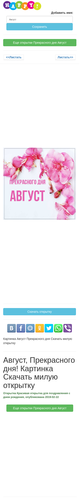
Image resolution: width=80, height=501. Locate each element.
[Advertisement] (40, 108)
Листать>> (65, 57)
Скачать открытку (40, 311)
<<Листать (14, 57)
